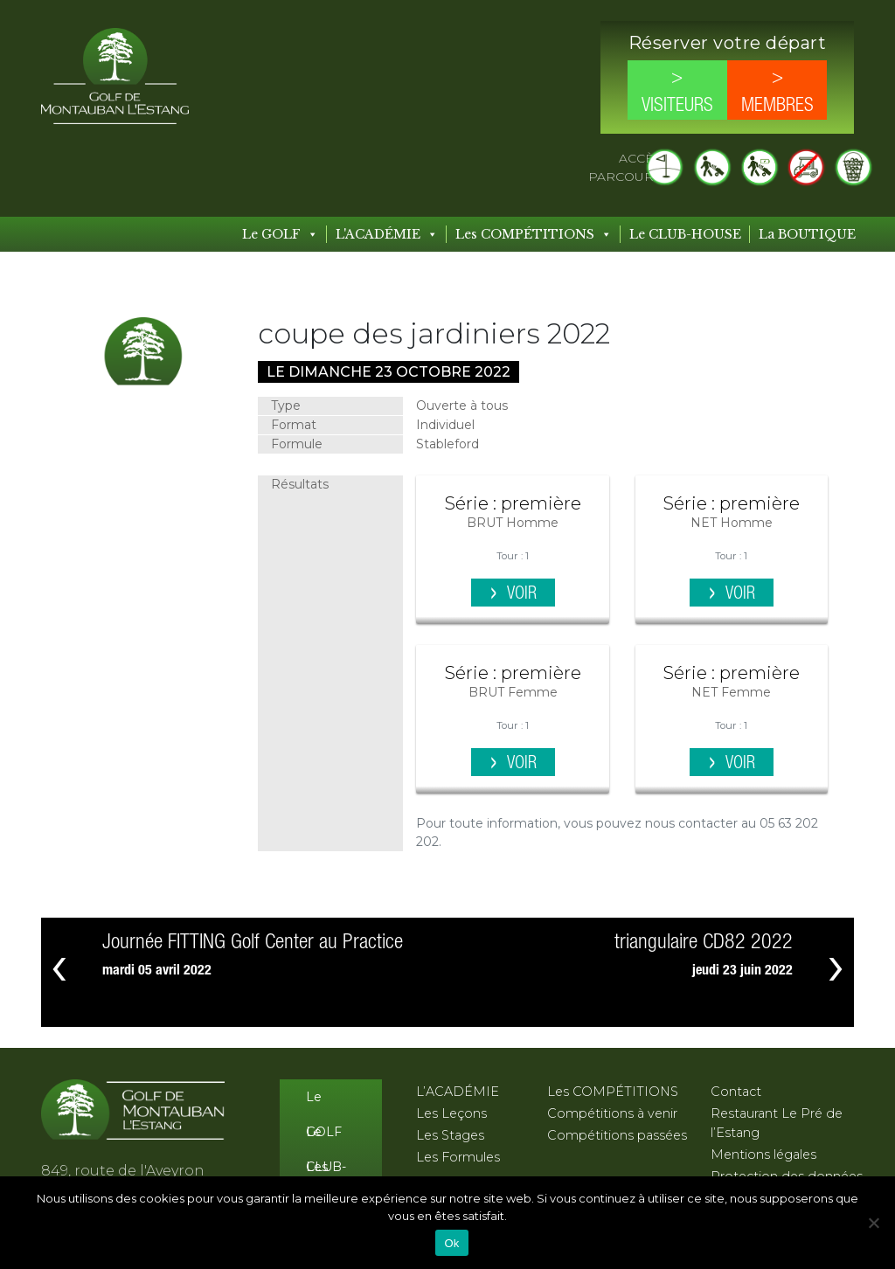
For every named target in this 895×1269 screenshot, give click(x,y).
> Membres (777, 91)
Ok (451, 1243)
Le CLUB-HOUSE (685, 234)
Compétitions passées (617, 1135)
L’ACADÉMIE (457, 1091)
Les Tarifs (321, 1171)
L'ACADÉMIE (387, 234)
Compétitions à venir (612, 1113)
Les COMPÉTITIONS (533, 234)
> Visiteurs (677, 91)
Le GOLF (280, 234)
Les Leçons (451, 1113)
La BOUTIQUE (807, 234)
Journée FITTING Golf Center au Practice (252, 942)
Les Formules (458, 1157)
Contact (736, 1091)
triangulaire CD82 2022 (703, 942)
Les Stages (450, 1135)
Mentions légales (763, 1154)
